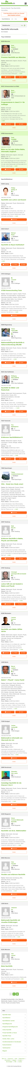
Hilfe (15, 1061)
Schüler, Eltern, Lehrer (8, 1038)
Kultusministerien (7, 1044)
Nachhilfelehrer (6, 1017)
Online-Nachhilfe (6, 1029)
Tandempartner (6, 1047)
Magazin (4, 1050)
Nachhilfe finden (6, 1014)
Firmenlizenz (8, 1060)
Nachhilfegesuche (7, 1023)
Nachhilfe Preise (6, 1035)
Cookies (20, 1061)
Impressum (10, 1058)
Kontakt (20, 1060)
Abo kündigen (9, 1061)
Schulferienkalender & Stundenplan (11, 1041)
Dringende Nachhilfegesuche (10, 1026)
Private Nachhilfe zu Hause (9, 1032)
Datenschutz (22, 1058)
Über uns (4, 1058)
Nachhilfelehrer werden (8, 1020)
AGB (16, 1058)
